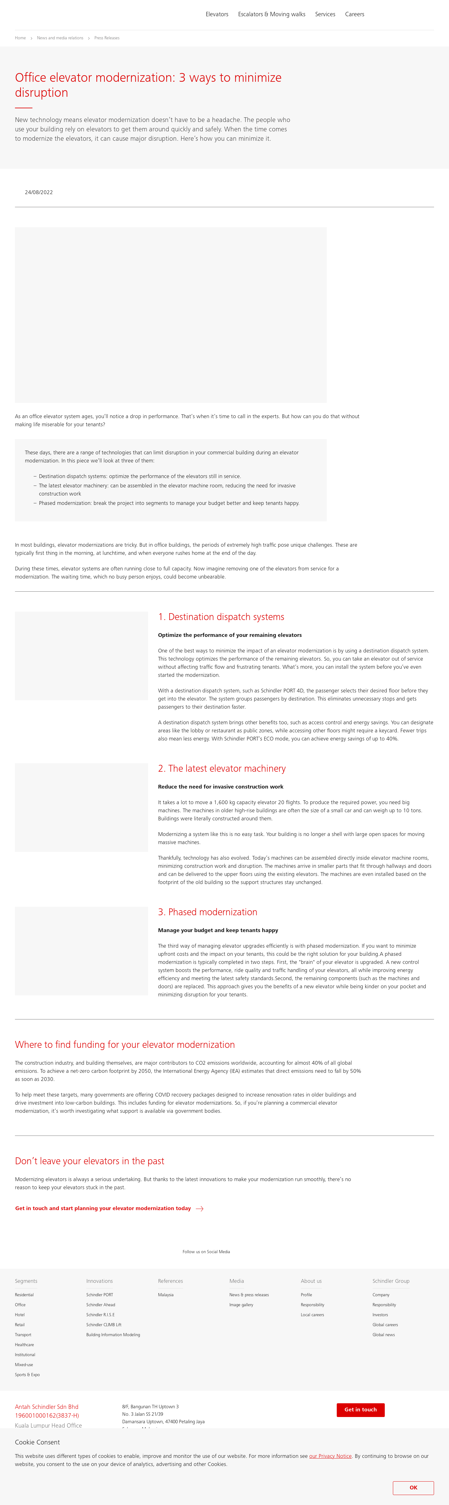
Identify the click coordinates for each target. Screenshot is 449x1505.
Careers (354, 15)
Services (325, 15)
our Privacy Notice (330, 1456)
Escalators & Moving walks (271, 15)
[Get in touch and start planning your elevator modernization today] (113, 1209)
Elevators (217, 15)
